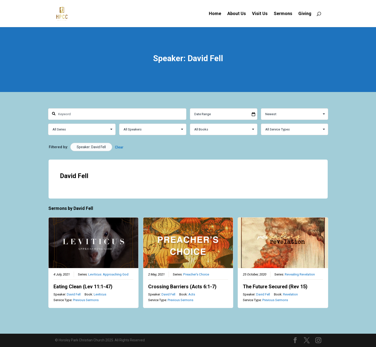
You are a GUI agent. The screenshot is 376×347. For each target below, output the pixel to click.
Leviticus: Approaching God (108, 274)
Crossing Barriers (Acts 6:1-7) (182, 287)
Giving (304, 14)
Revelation (290, 294)
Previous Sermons (85, 300)
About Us (236, 14)
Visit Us (260, 14)
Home (215, 14)
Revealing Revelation (300, 274)
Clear (119, 147)
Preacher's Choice (196, 274)
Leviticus (99, 294)
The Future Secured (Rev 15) (275, 287)
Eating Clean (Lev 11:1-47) (82, 287)
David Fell (73, 294)
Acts (191, 294)
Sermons (283, 14)
